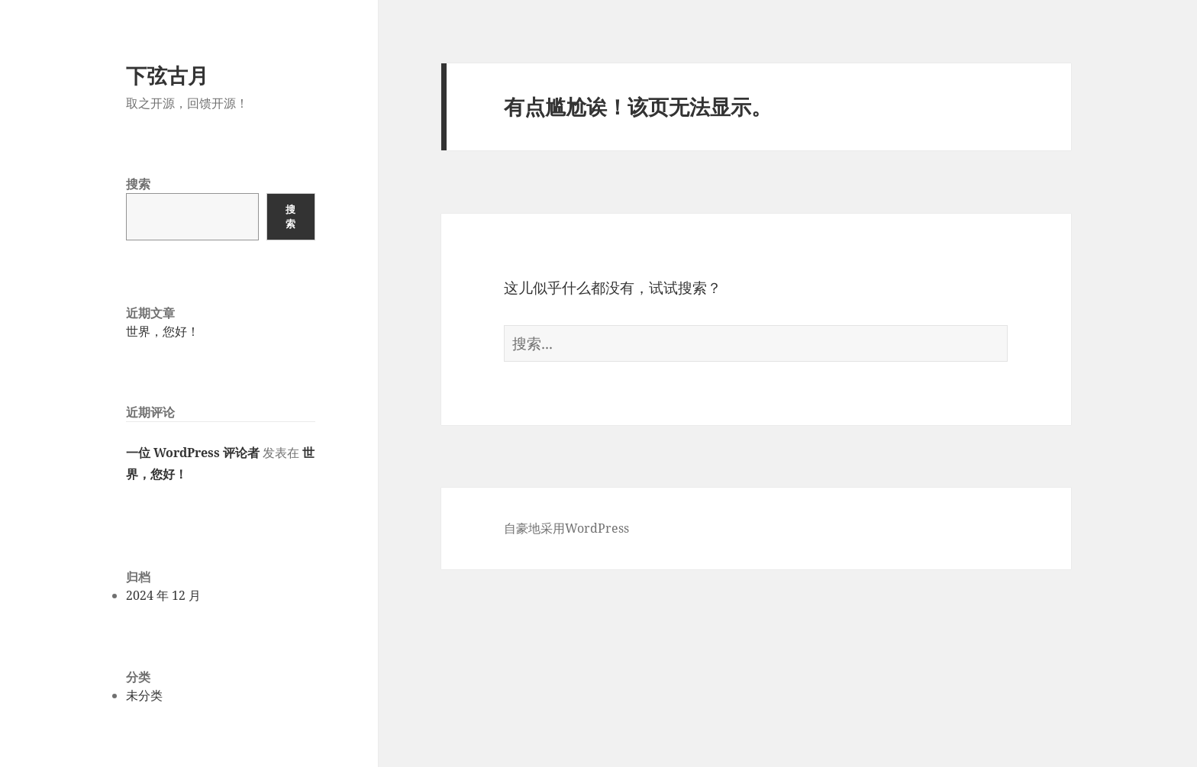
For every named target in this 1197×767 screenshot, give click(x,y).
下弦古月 (167, 75)
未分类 (144, 695)
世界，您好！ (162, 331)
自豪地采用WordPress (566, 528)
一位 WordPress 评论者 (193, 452)
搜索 (138, 184)
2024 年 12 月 (163, 595)
